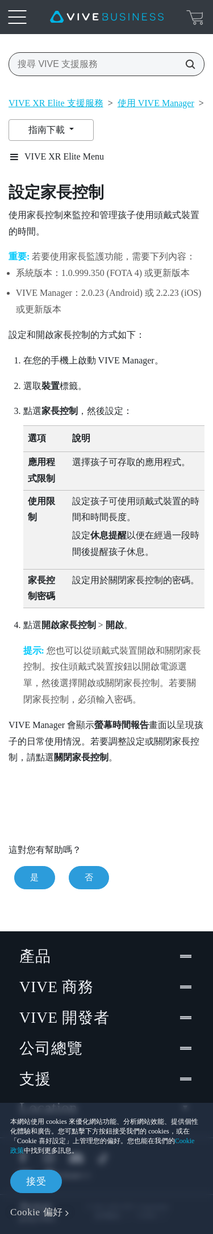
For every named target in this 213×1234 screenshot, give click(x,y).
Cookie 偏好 (36, 1212)
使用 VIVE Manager (156, 103)
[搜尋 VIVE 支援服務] (186, 64)
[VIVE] (107, 17)
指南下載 (47, 130)
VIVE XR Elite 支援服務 (56, 103)
